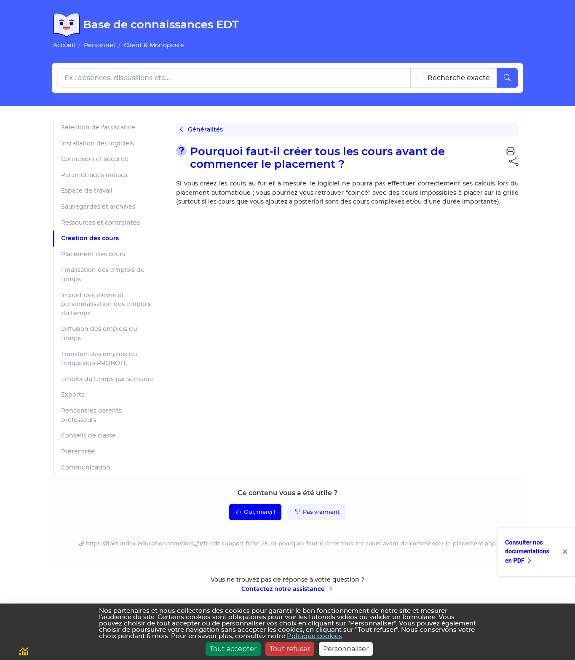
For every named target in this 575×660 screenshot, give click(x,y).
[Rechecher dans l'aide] (234, 78)
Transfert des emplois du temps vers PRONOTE (99, 359)
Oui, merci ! (255, 511)
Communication (85, 467)
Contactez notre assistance (287, 589)
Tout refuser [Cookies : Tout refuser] (290, 649)
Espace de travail (86, 191)
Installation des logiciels (97, 143)
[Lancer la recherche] (507, 78)
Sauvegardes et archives (98, 207)
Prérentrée (78, 451)
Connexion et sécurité (94, 159)
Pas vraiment (317, 511)
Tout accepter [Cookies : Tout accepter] (233, 649)
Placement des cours (93, 254)
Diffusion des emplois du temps (99, 333)
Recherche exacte (459, 78)
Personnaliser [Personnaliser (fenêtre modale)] (346, 649)
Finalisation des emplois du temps (102, 274)
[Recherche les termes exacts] (420, 78)
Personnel (99, 45)
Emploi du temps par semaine (107, 379)
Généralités (201, 129)
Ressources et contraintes (100, 223)
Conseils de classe (88, 435)
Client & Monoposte (154, 45)
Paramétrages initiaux (94, 175)
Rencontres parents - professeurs (93, 415)
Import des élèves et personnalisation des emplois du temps (106, 304)
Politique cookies (314, 636)
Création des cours (90, 238)
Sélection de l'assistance (98, 127)
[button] (510, 152)
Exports (72, 395)
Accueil (64, 45)
